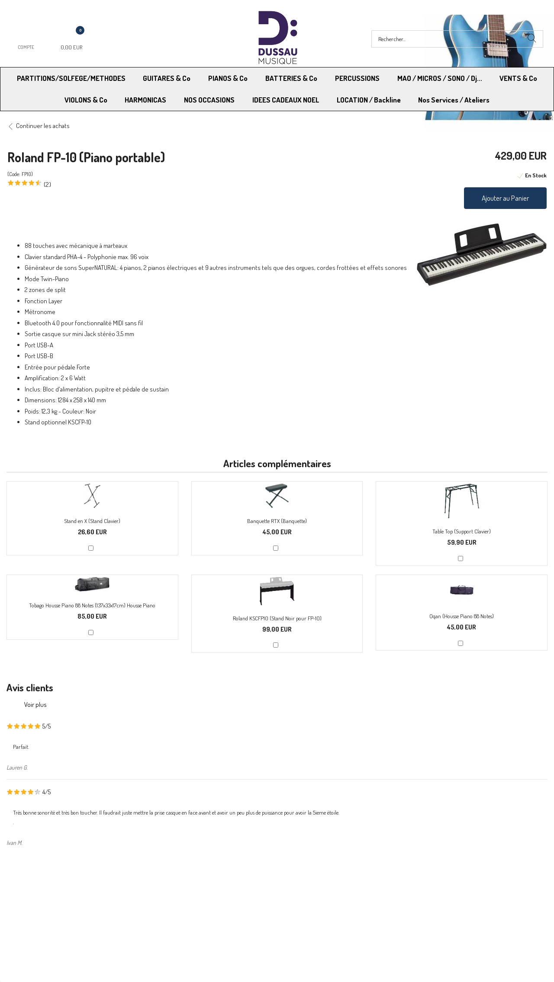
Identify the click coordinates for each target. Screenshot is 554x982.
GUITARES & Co (166, 78)
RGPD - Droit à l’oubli (41, 903)
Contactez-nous (168, 903)
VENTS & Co (518, 78)
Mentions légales (433, 892)
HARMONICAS (145, 99)
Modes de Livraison (40, 892)
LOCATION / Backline (369, 99)
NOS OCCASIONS (209, 99)
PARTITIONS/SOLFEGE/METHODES (71, 78)
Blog (416, 903)
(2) (47, 184)
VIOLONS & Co (85, 99)
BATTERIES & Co (291, 78)
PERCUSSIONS (357, 78)
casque (52, 334)
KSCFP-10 (79, 422)
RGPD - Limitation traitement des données (334, 903)
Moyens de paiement (174, 892)
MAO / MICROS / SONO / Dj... (439, 78)
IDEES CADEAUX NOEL (285, 99)
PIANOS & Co (228, 78)
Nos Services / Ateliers (454, 99)
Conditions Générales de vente (319, 892)
